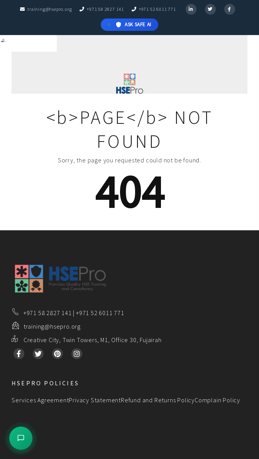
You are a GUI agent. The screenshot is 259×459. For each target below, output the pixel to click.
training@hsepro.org (46, 9)
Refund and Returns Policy (158, 400)
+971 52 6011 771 (154, 9)
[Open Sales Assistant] (20, 438)
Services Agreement (40, 400)
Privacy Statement (95, 400)
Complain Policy (217, 400)
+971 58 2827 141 (102, 9)
